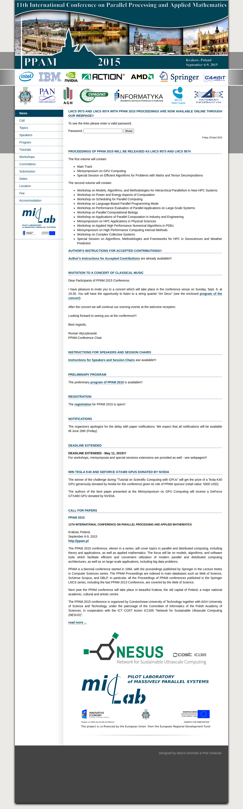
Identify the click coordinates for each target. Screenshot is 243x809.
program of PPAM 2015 (107, 382)
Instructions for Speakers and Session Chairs (101, 360)
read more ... (77, 622)
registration (82, 404)
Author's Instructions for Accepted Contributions (104, 258)
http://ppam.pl (78, 541)
